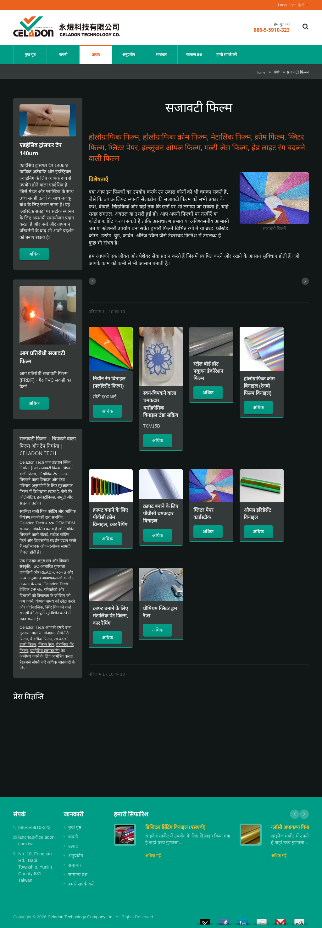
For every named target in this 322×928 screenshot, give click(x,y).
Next (304, 814)
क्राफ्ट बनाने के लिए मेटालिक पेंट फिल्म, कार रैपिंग (110, 615)
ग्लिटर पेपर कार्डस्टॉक (203, 513)
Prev (294, 814)
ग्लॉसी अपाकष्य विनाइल (293, 827)
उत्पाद (96, 54)
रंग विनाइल (47, 633)
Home (260, 72)
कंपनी (63, 54)
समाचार (161, 54)
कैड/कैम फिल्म (41, 639)
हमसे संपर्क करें (226, 54)
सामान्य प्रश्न (194, 54)
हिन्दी (301, 5)
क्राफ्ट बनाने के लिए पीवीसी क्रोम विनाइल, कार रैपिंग (110, 517)
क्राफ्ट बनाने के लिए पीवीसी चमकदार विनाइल (160, 513)
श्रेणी (277, 72)
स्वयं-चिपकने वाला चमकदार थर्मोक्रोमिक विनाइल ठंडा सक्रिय (160, 403)
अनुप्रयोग (128, 54)
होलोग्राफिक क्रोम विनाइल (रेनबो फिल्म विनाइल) (259, 385)
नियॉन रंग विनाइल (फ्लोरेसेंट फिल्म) (109, 382)
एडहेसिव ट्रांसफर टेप (44, 650)
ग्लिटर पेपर (46, 644)
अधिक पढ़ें (153, 855)
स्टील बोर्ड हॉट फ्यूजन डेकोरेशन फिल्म (208, 371)
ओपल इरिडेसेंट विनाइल (257, 513)
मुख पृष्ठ (30, 54)
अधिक (34, 254)
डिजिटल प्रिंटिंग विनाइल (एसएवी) (175, 827)
